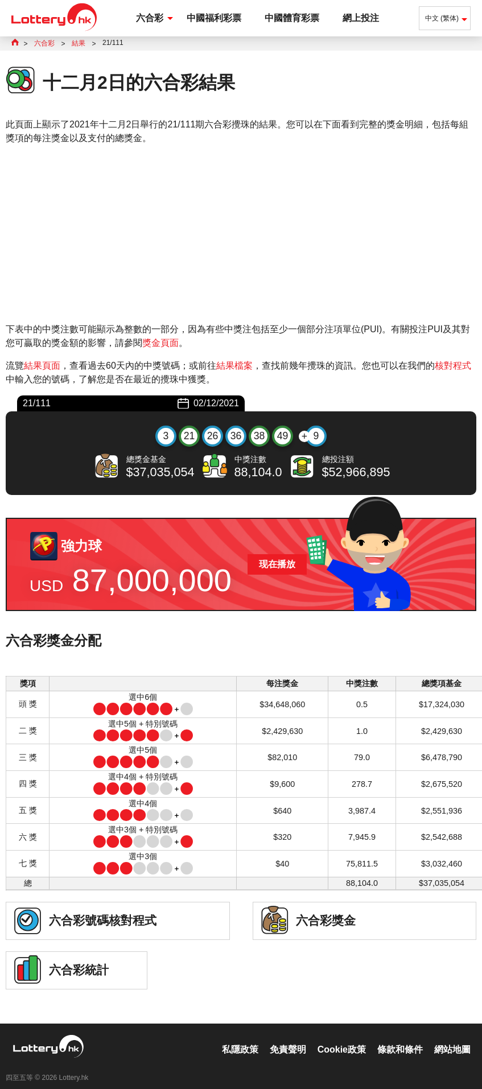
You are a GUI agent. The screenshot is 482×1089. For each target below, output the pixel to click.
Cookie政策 (342, 1037)
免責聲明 (288, 1037)
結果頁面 (42, 365)
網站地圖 (452, 1037)
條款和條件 (400, 1037)
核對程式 (453, 365)
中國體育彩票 (292, 18)
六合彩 (149, 18)
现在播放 (277, 564)
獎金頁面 (160, 343)
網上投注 (361, 18)
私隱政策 (240, 1037)
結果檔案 (234, 365)
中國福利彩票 (214, 18)
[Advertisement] (241, 234)
